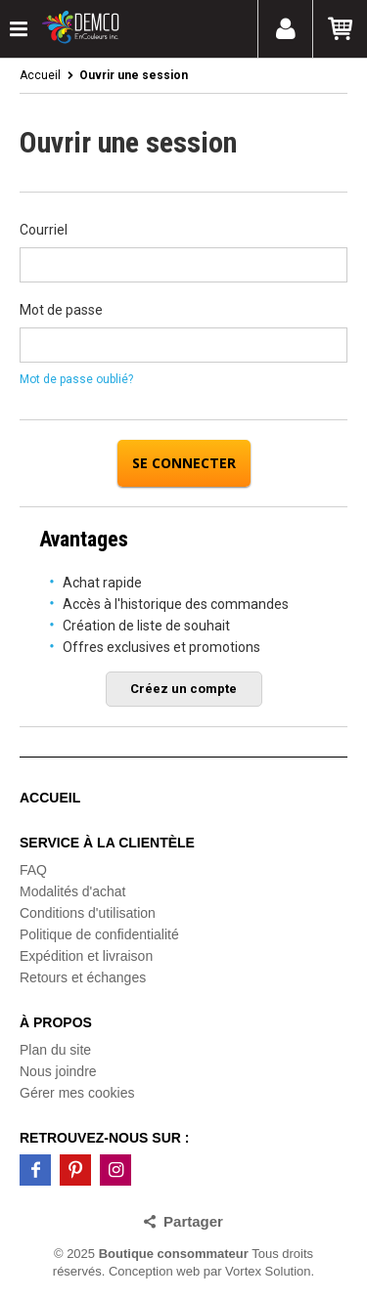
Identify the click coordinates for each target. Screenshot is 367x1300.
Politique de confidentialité (99, 934)
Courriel (44, 230)
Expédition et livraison (86, 956)
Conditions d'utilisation (88, 913)
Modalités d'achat (73, 891)
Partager (193, 1221)
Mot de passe (61, 310)
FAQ (33, 870)
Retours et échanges (83, 977)
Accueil (40, 75)
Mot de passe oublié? (76, 379)
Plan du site (55, 1050)
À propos (56, 1022)
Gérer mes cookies (77, 1093)
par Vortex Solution (257, 1271)
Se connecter (184, 463)
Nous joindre (58, 1071)
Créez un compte (183, 688)
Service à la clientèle (107, 842)
